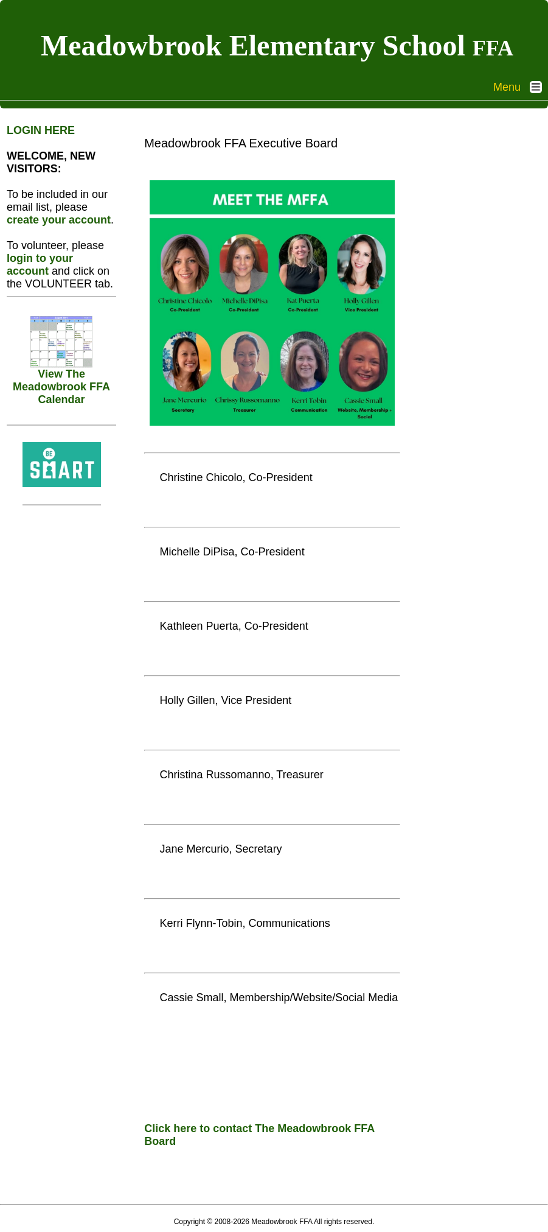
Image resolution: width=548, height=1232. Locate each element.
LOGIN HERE (41, 130)
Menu (520, 87)
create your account (59, 220)
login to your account (40, 264)
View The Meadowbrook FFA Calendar (61, 382)
